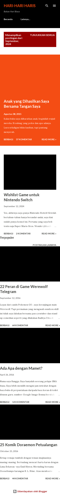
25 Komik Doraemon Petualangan (28, 444)
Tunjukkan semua (42, 34)
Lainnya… (25, 19)
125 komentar (20, 402)
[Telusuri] (47, 6)
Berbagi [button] (8, 139)
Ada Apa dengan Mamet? (21, 368)
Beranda (8, 19)
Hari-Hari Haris (20, 5)
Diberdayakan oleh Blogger (30, 491)
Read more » (49, 139)
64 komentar (20, 325)
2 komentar (23, 233)
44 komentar (20, 478)
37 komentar (24, 139)
